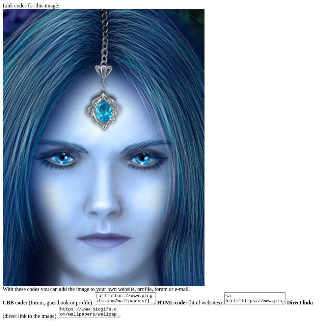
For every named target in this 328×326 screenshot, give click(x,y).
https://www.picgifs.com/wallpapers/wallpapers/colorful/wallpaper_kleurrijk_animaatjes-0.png (105, 315)
